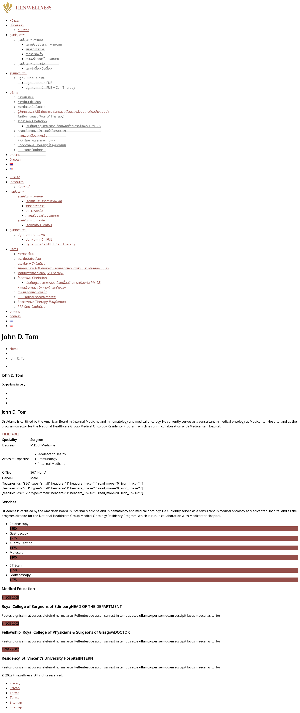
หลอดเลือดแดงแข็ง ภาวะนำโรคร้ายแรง (42, 130)
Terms (14, 693)
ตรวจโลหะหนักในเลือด (31, 107)
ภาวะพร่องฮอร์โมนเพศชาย (42, 59)
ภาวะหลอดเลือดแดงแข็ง (32, 135)
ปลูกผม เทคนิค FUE (39, 83)
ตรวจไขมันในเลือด (29, 102)
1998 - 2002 (10, 649)
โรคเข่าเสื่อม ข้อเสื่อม (39, 68)
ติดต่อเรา (15, 159)
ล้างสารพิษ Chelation (32, 121)
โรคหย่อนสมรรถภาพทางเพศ (44, 44)
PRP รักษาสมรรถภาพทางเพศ (37, 140)
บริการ (14, 92)
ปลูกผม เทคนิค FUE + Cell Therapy (50, 87)
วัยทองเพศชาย (35, 49)
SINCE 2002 (10, 623)
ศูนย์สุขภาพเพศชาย (30, 39)
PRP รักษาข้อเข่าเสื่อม (32, 150)
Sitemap (16, 702)
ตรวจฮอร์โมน (26, 97)
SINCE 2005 (10, 597)
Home (14, 349)
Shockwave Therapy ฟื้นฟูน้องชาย (42, 145)
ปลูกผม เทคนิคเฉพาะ (31, 78)
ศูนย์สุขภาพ (17, 35)
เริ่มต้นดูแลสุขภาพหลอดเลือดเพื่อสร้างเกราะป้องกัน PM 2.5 (63, 126)
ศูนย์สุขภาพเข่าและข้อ (31, 63)
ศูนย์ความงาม (18, 73)
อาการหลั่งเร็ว (34, 54)
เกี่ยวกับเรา (17, 25)
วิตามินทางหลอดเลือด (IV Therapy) (41, 116)
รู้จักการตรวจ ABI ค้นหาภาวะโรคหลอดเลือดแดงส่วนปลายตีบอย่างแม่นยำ (63, 111)
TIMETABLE (11, 434)
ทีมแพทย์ (23, 30)
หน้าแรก (15, 20)
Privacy (15, 683)
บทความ (15, 154)
